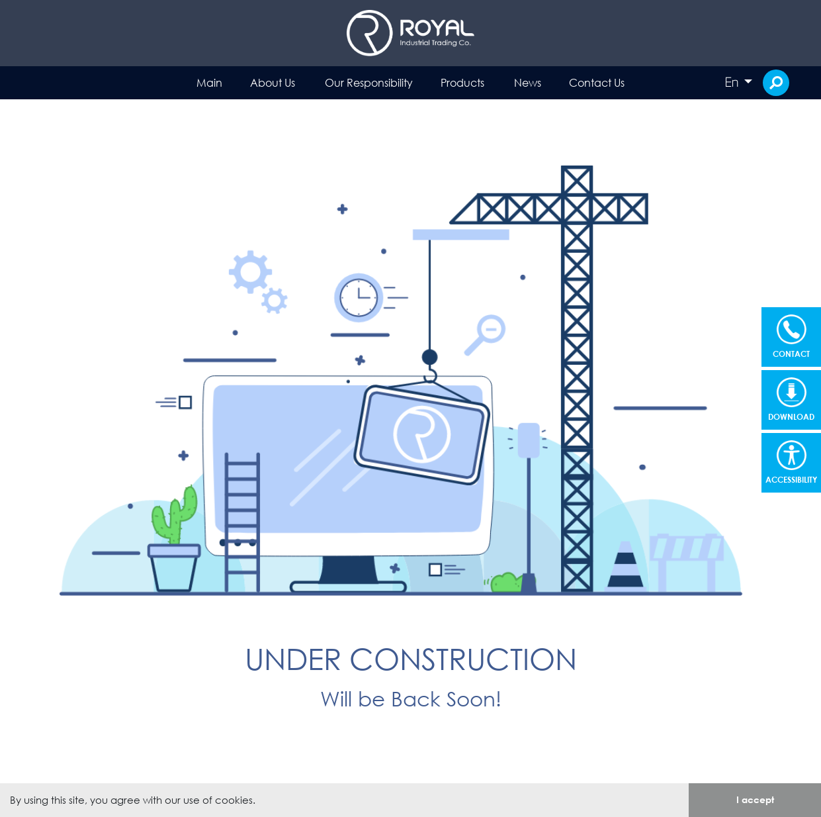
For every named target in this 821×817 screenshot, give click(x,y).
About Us (272, 82)
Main (209, 82)
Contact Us (597, 82)
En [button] (733, 82)
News (527, 82)
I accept (755, 799)
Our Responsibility (369, 82)
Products (462, 82)
